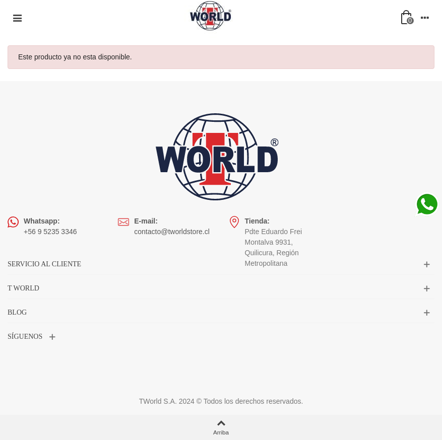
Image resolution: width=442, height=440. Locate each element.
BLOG (17, 312)
